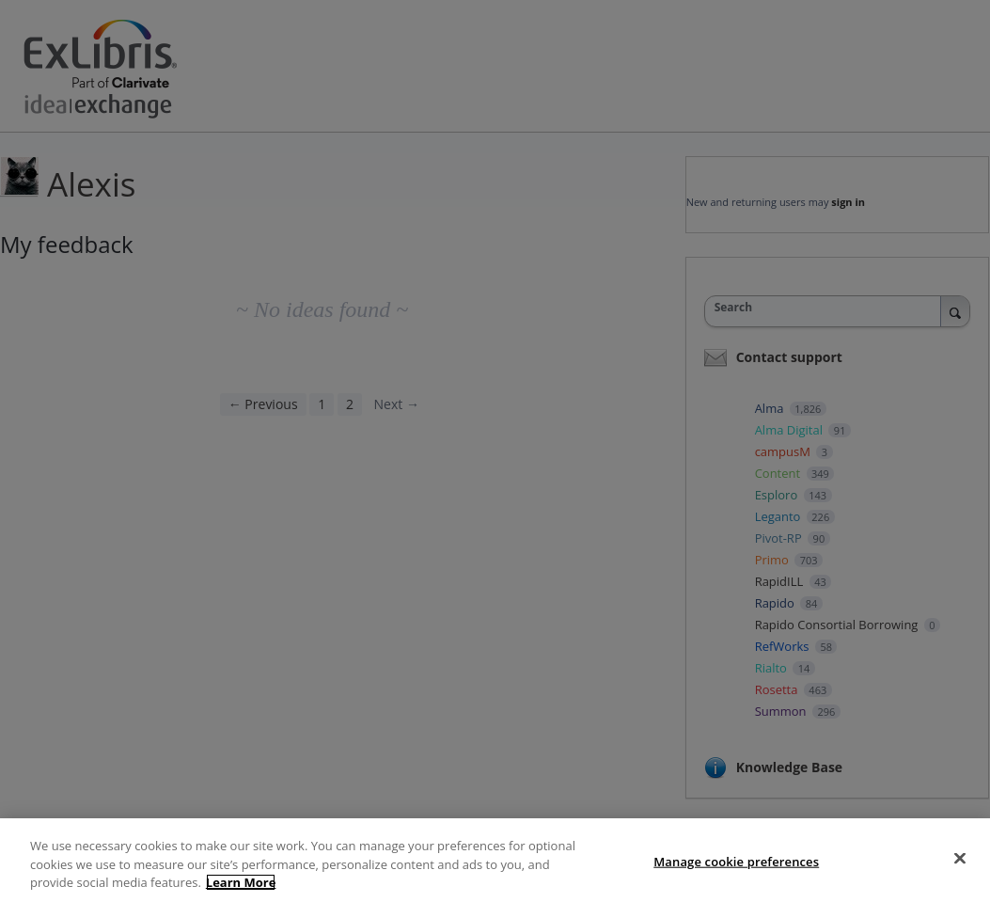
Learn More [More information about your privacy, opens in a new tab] (241, 882)
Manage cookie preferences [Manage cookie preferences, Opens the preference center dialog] (736, 860)
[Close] (960, 857)
